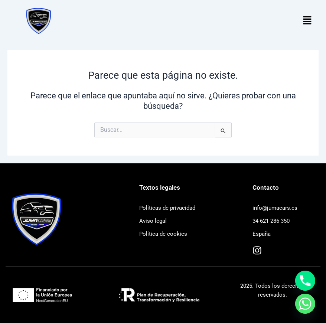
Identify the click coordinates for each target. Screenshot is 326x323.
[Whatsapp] (305, 304)
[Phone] (305, 281)
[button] (307, 21)
